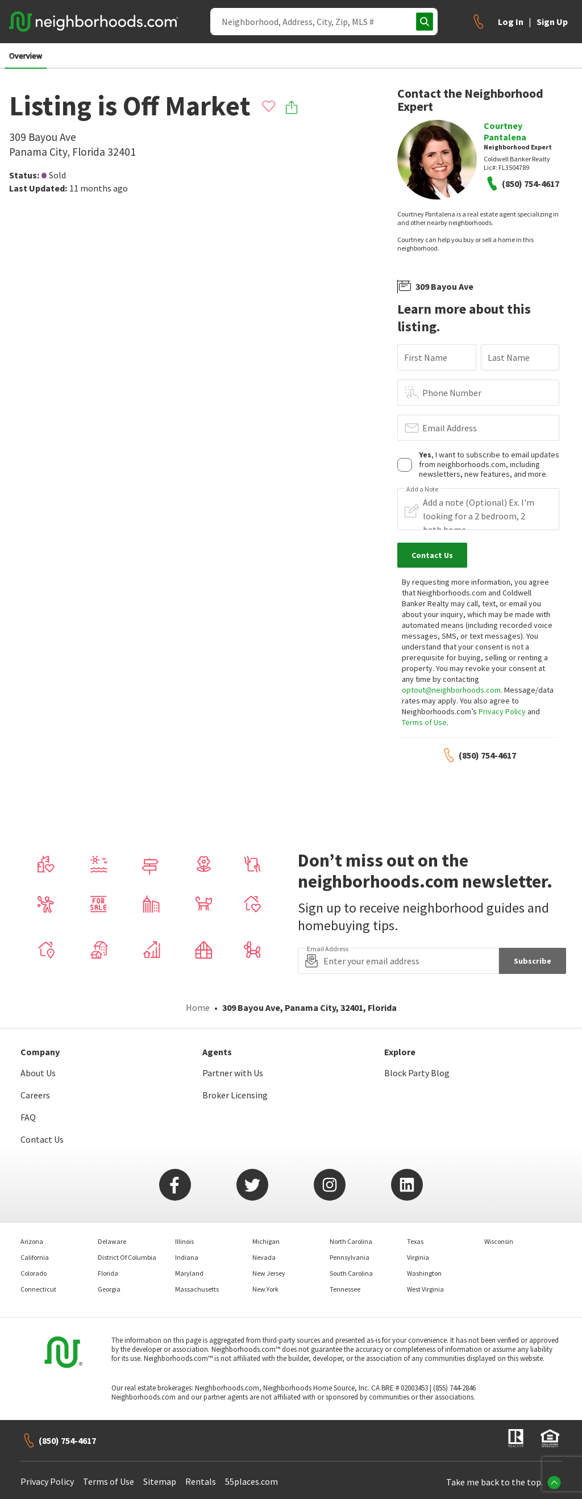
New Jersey (268, 1273)
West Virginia (425, 1289)
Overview (25, 56)
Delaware (112, 1241)
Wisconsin (498, 1241)
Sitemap (159, 1481)
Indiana (186, 1257)
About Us (38, 1073)
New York (265, 1289)
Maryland (189, 1273)
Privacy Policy (502, 711)
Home (198, 1007)
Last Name (509, 357)
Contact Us (42, 1139)
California (34, 1257)
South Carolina (351, 1273)
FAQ (28, 1117)
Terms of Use (424, 722)
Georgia (109, 1289)
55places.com (251, 1481)
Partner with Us (232, 1073)
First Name (425, 357)
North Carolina (351, 1241)
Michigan (266, 1241)
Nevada (264, 1257)
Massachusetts (197, 1289)
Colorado (33, 1273)
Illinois (184, 1241)
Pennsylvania (349, 1257)
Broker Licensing (235, 1095)
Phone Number (451, 392)
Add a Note (422, 489)
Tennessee (345, 1289)
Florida (108, 1273)
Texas (415, 1241)
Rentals (200, 1481)
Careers (35, 1095)
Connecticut (38, 1289)
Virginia (418, 1257)
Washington (424, 1273)
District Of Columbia (127, 1257)
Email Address (449, 427)
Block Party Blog (417, 1073)
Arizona (31, 1241)
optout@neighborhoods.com (451, 690)
